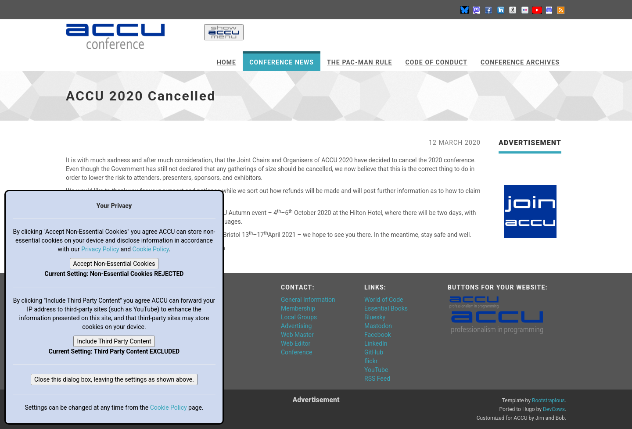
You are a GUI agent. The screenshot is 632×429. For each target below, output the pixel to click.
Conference (296, 352)
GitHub (373, 352)
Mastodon (378, 325)
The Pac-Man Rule (359, 62)
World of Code (383, 299)
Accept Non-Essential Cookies (114, 263)
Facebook (377, 334)
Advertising (296, 325)
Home (226, 62)
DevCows (554, 409)
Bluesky (374, 317)
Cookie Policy (151, 249)
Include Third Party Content (114, 341)
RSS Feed (377, 378)
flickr (371, 361)
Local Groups (299, 317)
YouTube (376, 369)
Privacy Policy (100, 249)
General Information (308, 299)
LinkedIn (376, 343)
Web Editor (295, 343)
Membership (298, 308)
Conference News (281, 62)
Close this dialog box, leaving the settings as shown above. (114, 379)
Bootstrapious (548, 400)
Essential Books (386, 308)
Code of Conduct (437, 62)
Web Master (297, 334)
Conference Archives (520, 62)
